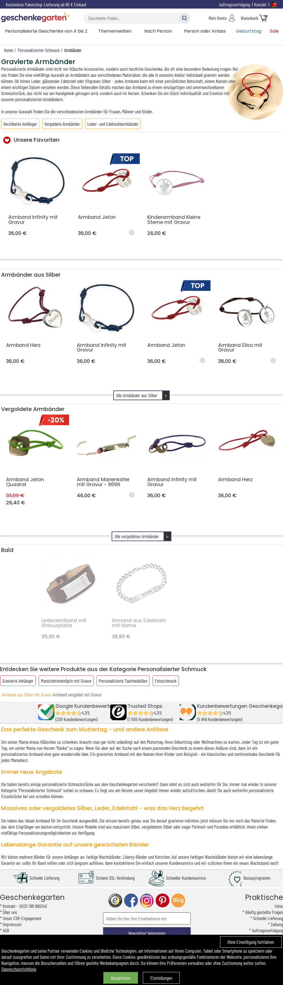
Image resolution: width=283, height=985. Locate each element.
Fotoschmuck (166, 681)
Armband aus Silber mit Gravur (27, 694)
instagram (147, 901)
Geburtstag (248, 31)
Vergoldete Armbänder (62, 124)
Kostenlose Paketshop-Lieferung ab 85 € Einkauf (46, 4)
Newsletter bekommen (147, 933)
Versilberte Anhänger (20, 124)
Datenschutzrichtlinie (18, 969)
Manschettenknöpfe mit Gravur (66, 681)
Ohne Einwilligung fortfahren (250, 942)
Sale (274, 31)
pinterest (162, 901)
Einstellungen (161, 978)
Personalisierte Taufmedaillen (123, 681)
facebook (131, 901)
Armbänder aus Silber (31, 275)
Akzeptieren (120, 978)
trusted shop (115, 901)
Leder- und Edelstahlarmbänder (112, 124)
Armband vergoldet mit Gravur (77, 694)
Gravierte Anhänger (17, 681)
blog (178, 901)
